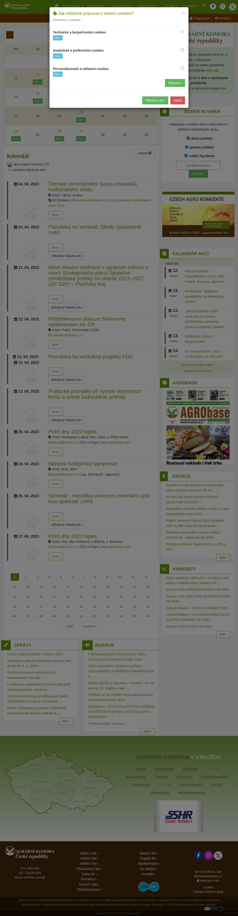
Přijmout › (175, 83)
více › (57, 38)
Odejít (177, 100)
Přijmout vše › (155, 100)
